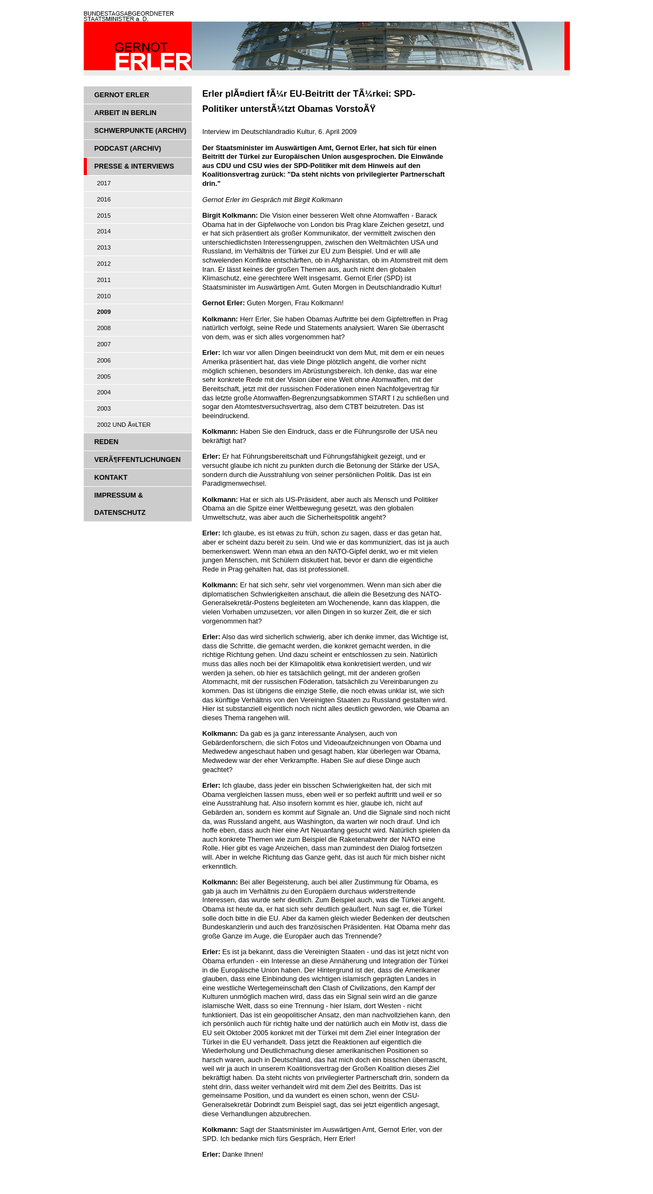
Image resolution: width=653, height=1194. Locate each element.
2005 (104, 376)
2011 (104, 280)
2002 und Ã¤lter (124, 424)
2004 (104, 392)
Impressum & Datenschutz (120, 503)
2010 (104, 296)
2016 (104, 199)
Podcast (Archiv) (128, 148)
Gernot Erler (122, 95)
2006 (104, 360)
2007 (104, 344)
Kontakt (111, 477)
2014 (104, 231)
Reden (107, 442)
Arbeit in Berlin (126, 113)
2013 (104, 247)
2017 (104, 183)
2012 (104, 263)
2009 (104, 311)
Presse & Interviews (134, 166)
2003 (104, 408)
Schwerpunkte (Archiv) (141, 130)
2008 (104, 328)
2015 (104, 215)
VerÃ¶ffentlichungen (138, 459)
